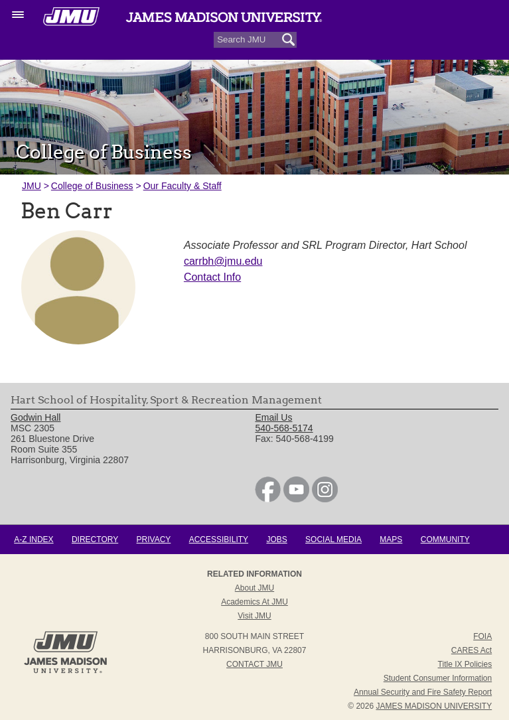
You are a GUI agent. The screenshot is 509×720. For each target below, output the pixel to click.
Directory (95, 539)
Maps (391, 539)
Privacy (154, 539)
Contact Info (212, 277)
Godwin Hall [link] (35, 417)
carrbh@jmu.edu (223, 261)
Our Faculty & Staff (182, 185)
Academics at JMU (254, 602)
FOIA (482, 636)
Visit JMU (254, 615)
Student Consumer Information (438, 678)
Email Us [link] (273, 417)
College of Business (92, 185)
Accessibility (218, 539)
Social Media (333, 539)
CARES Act (471, 650)
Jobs (276, 539)
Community (445, 539)
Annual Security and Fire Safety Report (423, 692)
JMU (31, 185)
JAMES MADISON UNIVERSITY (434, 706)
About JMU (254, 588)
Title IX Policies (465, 664)
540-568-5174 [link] (284, 428)
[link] (268, 499)
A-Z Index (33, 539)
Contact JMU (254, 664)
